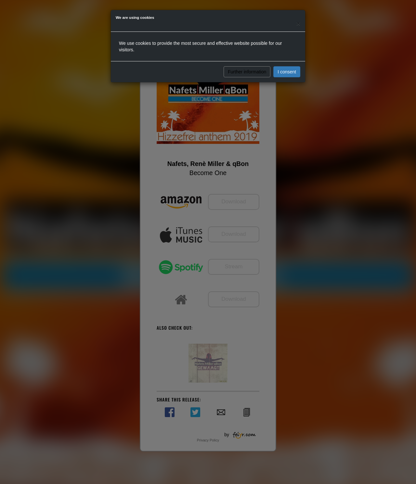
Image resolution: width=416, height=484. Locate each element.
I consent (287, 71)
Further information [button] (247, 71)
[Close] (298, 23)
